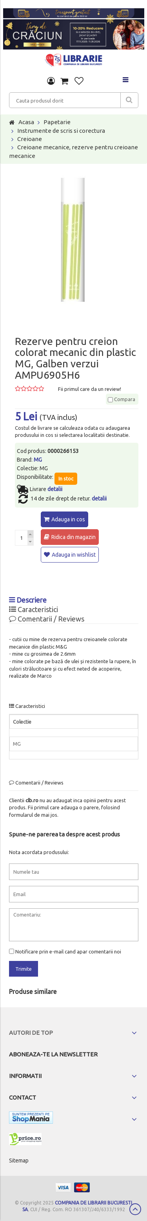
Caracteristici (33, 609)
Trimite (23, 969)
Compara (121, 399)
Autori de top (31, 1032)
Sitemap (19, 1160)
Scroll (135, 1209)
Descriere (28, 600)
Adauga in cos (68, 519)
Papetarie (57, 122)
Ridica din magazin (73, 537)
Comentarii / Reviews (46, 618)
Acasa (26, 122)
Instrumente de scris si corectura (61, 130)
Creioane (29, 139)
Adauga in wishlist (74, 555)
